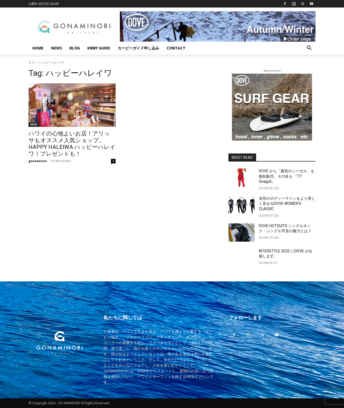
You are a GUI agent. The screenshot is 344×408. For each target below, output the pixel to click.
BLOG (75, 48)
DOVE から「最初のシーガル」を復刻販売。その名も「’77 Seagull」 (286, 176)
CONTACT (176, 48)
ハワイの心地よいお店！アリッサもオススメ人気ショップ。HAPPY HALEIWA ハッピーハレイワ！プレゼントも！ (72, 143)
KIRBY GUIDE (98, 48)
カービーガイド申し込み (138, 48)
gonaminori (37, 161)
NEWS (56, 48)
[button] (309, 48)
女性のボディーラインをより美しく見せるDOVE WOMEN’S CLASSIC (287, 203)
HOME (38, 48)
